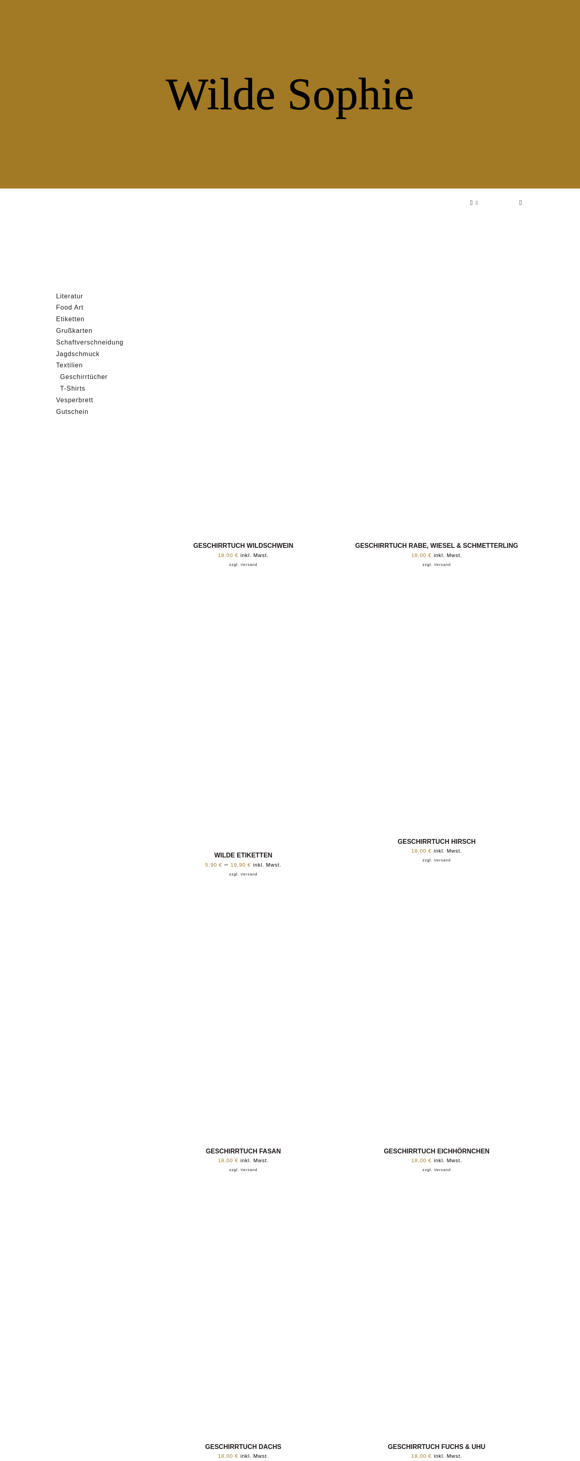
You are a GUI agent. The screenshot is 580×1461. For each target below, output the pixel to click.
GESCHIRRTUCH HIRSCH (437, 841)
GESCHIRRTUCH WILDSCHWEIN (243, 545)
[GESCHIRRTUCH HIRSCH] (436, 585)
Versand (249, 564)
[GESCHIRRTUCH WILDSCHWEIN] (243, 289)
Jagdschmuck (78, 354)
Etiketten (70, 319)
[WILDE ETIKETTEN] (243, 585)
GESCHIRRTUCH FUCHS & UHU (436, 1446)
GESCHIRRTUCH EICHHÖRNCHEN (436, 1151)
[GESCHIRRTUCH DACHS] (243, 1190)
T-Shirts (72, 388)
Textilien (69, 365)
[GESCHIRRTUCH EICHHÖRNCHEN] (436, 895)
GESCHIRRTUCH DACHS (243, 1446)
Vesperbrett (74, 400)
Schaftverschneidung (89, 342)
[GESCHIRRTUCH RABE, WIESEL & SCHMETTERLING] (436, 289)
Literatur (69, 296)
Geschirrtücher (84, 376)
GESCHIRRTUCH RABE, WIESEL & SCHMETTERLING (436, 545)
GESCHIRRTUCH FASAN (243, 1151)
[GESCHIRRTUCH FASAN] (243, 895)
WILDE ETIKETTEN (243, 855)
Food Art (69, 307)
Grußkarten (74, 330)
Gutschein (72, 411)
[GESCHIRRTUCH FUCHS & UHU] (436, 1190)
